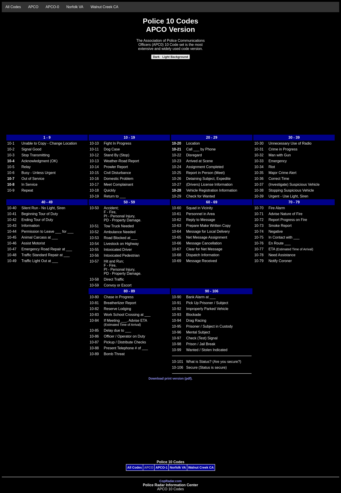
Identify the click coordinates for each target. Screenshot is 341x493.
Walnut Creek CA (104, 7)
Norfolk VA (74, 7)
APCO (33, 7)
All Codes (13, 7)
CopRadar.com (170, 481)
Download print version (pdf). (170, 378)
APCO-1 (161, 467)
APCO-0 (52, 7)
